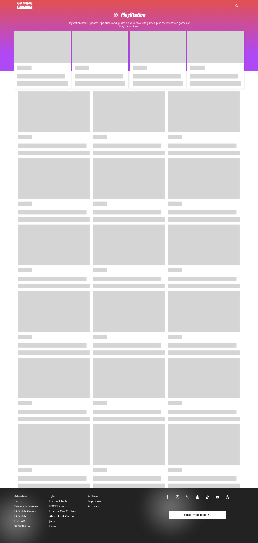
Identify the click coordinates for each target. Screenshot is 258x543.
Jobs (52, 521)
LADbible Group (25, 511)
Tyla (52, 496)
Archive (93, 496)
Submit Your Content (197, 515)
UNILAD (19, 521)
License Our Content (63, 511)
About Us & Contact (62, 516)
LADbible (20, 516)
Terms (18, 501)
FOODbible (56, 506)
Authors (93, 506)
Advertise (20, 496)
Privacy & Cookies (26, 506)
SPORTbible (22, 526)
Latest (53, 526)
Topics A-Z (94, 501)
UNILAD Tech (58, 501)
